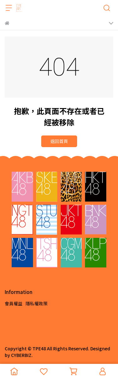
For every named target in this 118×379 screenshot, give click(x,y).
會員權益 (13, 303)
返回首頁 (59, 141)
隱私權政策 (36, 303)
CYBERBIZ (21, 355)
